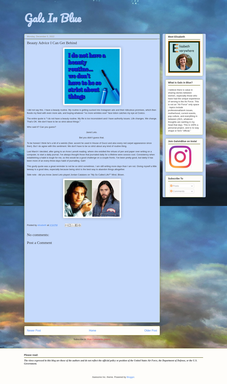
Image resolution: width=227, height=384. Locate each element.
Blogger (130, 377)
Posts (174, 186)
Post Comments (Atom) (98, 339)
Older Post (150, 330)
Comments (177, 191)
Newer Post (34, 330)
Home (92, 330)
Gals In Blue (52, 18)
